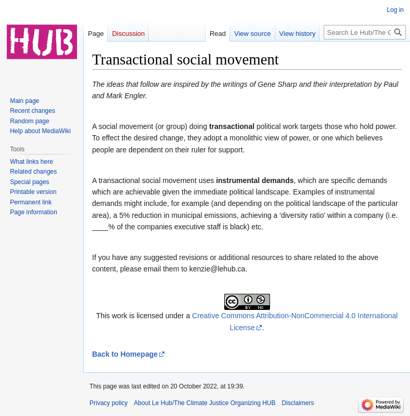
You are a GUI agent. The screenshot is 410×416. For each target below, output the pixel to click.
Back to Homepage (125, 354)
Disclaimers (298, 403)
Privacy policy (108, 403)
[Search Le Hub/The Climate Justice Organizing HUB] (365, 32)
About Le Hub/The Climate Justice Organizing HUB (204, 403)
